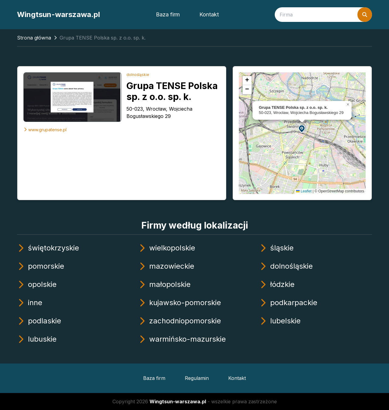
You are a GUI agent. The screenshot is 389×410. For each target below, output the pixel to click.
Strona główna (34, 38)
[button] (302, 128)
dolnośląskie (137, 74)
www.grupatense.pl (45, 129)
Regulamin (197, 378)
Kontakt (209, 14)
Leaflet (304, 191)
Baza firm (168, 14)
